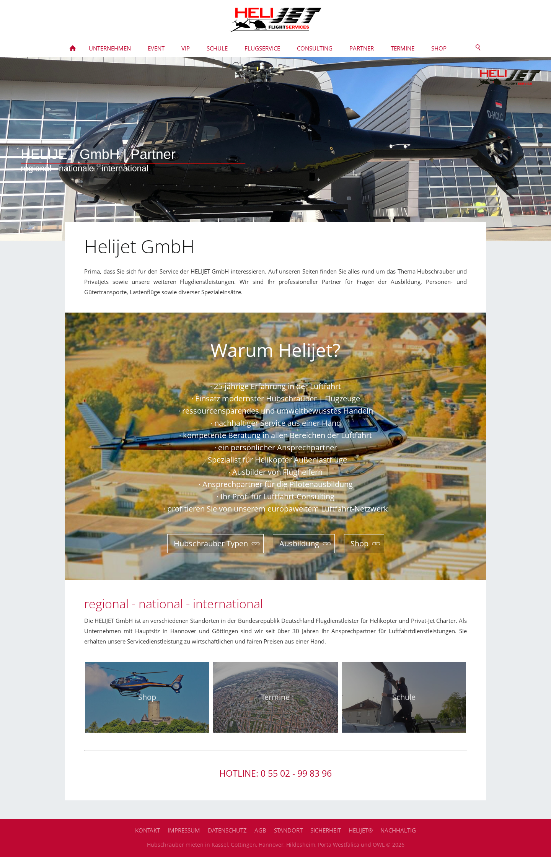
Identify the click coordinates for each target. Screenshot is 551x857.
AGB (260, 830)
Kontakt (147, 830)
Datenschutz (227, 830)
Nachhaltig (398, 830)
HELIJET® (361, 830)
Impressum (184, 830)
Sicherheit (325, 830)
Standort (288, 830)
